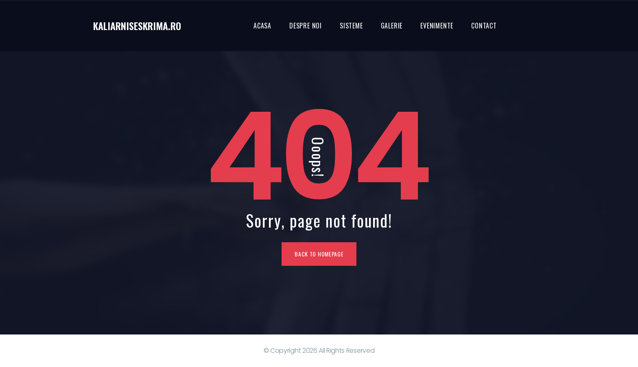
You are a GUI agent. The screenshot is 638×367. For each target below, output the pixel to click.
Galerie (392, 25)
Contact (484, 25)
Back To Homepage (319, 254)
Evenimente (436, 25)
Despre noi (305, 25)
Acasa (262, 25)
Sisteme (351, 25)
